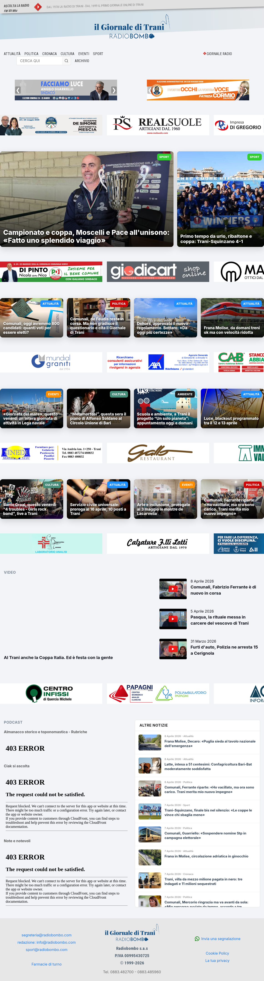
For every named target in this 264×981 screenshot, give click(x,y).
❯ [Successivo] (114, 90)
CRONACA (49, 54)
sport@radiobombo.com (46, 949)
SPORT (98, 54)
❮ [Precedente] (18, 90)
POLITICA (31, 54)
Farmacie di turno (47, 964)
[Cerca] (66, 60)
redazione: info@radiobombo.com (47, 942)
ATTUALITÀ (12, 54)
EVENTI (83, 54)
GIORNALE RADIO (219, 54)
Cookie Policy (217, 953)
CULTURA (67, 54)
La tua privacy (217, 960)
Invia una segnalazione (220, 938)
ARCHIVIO (82, 61)
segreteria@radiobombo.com (47, 935)
